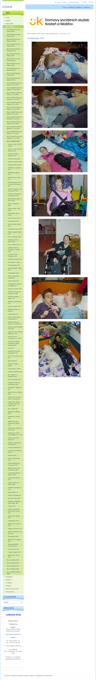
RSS (85, 2)
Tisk (92, 2)
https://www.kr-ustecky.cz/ (13, 634)
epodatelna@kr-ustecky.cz (13, 659)
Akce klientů (41, 33)
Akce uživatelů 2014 (52, 33)
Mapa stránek (75, 2)
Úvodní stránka (31, 33)
